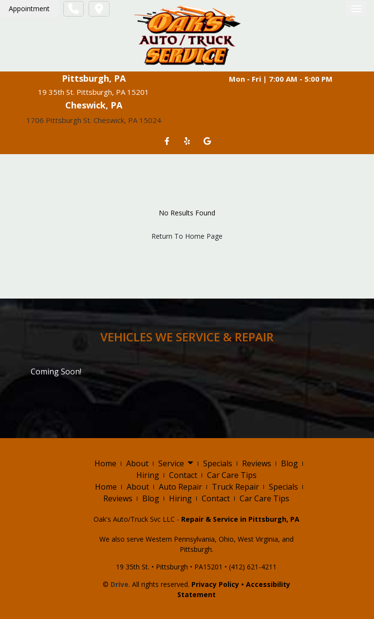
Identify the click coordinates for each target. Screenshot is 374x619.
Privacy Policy (215, 584)
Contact (183, 475)
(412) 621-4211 (253, 566)
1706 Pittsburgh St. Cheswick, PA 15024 (93, 120)
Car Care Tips (232, 475)
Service (175, 463)
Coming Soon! (56, 371)
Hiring (147, 475)
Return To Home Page (187, 236)
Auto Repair (180, 486)
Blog (289, 463)
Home (105, 463)
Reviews (256, 463)
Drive (120, 584)
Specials (217, 463)
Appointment (29, 8)
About (137, 463)
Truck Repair (235, 486)
